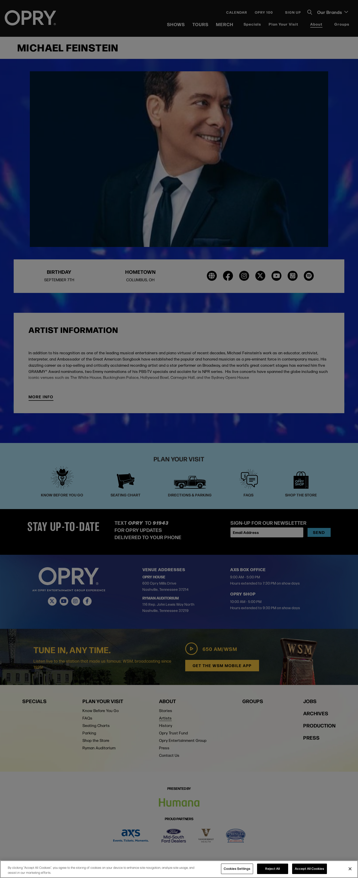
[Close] (350, 868)
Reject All (272, 869)
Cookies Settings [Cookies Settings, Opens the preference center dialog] (237, 869)
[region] (179, 869)
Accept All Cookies (309, 869)
